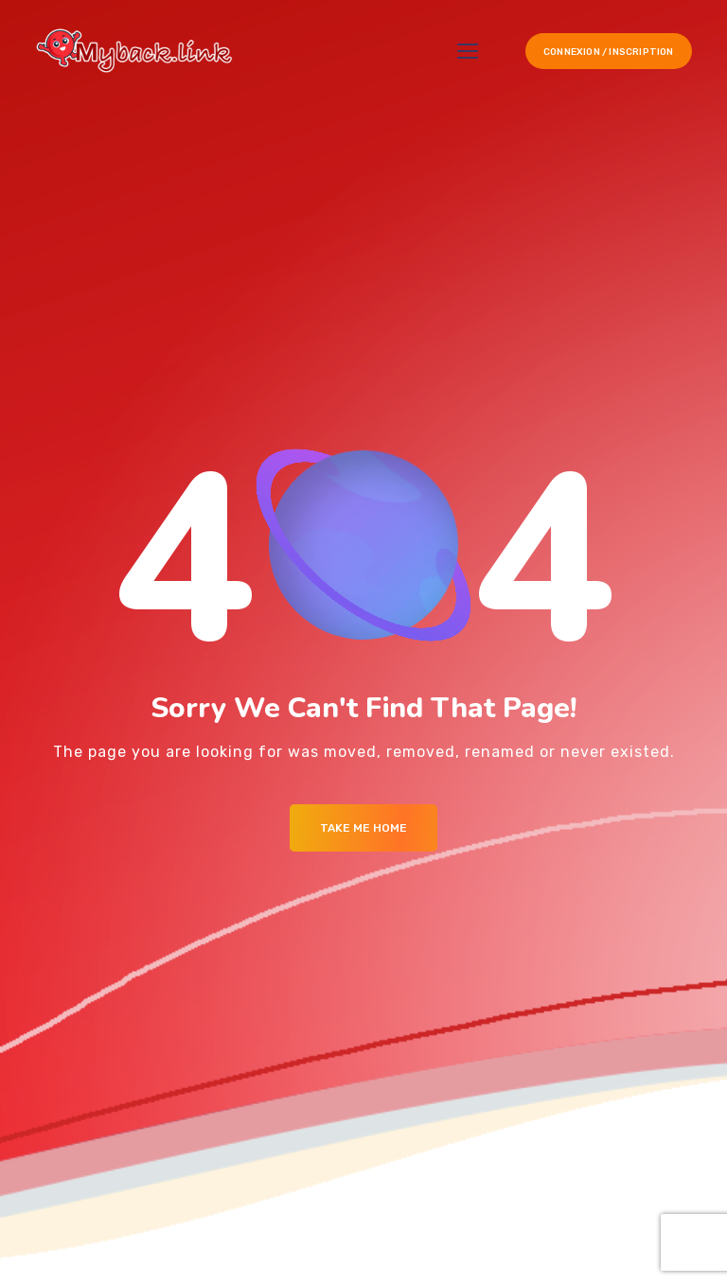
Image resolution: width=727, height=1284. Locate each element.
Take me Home (363, 828)
